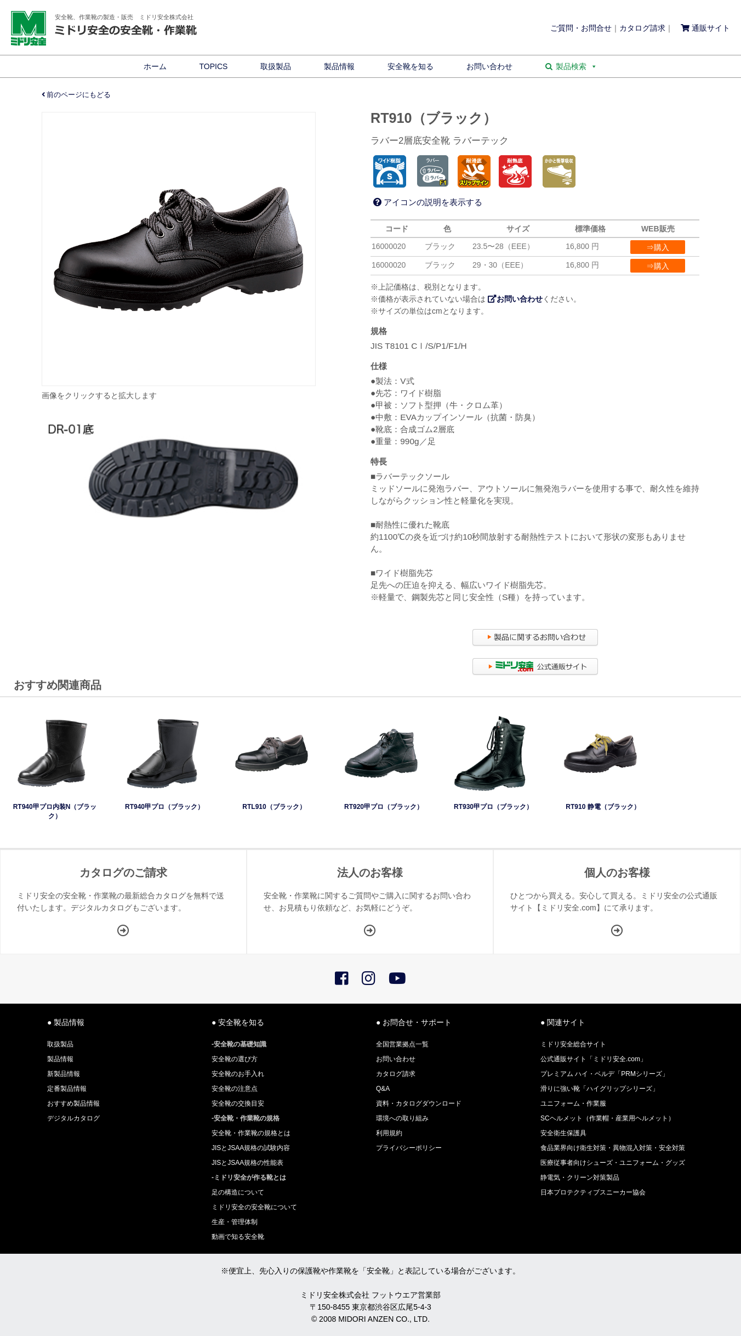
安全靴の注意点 (235, 1088)
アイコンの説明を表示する (427, 202)
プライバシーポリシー (409, 1148)
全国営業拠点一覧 (402, 1044)
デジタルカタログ (73, 1118)
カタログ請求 (642, 28)
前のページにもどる (76, 95)
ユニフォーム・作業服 (573, 1103)
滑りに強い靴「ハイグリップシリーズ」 (599, 1088)
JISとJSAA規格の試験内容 (251, 1148)
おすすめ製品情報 (73, 1103)
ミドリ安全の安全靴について (254, 1207)
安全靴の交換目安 (238, 1103)
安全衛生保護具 (563, 1133)
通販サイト (705, 28)
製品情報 (339, 66)
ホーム (155, 66)
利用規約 (389, 1133)
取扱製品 (275, 66)
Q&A (383, 1088)
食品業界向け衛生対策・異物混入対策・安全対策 (612, 1148)
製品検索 (576, 66)
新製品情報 (63, 1074)
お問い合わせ (489, 66)
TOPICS (214, 66)
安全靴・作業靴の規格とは (251, 1133)
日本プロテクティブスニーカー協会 (593, 1192)
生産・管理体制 (235, 1222)
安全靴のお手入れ (238, 1074)
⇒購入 (657, 247)
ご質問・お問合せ (581, 28)
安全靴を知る (410, 66)
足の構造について (238, 1192)
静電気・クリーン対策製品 (579, 1177)
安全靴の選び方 (235, 1059)
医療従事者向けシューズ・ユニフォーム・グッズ (612, 1163)
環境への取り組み (402, 1118)
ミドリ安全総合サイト (573, 1044)
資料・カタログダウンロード (418, 1103)
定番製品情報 (67, 1088)
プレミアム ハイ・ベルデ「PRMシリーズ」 (604, 1074)
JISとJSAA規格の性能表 (247, 1163)
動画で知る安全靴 (238, 1237)
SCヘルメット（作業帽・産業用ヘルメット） (607, 1118)
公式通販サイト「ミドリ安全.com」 (593, 1059)
